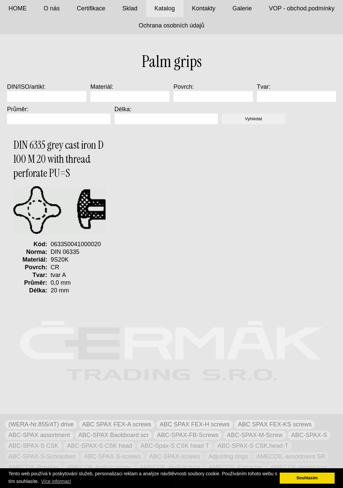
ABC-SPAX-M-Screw (255, 435)
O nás (52, 8)
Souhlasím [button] (307, 478)
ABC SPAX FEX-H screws (195, 424)
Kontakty (203, 8)
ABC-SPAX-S (309, 435)
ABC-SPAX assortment (39, 435)
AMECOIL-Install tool (298, 467)
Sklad (129, 8)
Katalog (164, 8)
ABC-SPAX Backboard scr (113, 435)
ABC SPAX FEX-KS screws (275, 424)
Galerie (242, 8)
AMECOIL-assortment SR (290, 456)
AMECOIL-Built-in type (170, 467)
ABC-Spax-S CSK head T (174, 445)
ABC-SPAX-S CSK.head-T (252, 445)
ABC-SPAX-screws (174, 456)
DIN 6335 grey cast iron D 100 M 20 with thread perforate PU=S (58, 159)
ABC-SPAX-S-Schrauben (42, 456)
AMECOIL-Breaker (33, 467)
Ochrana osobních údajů (171, 25)
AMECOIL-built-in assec (99, 467)
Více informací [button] (56, 481)
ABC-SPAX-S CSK (33, 445)
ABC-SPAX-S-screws (112, 456)
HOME (17, 8)
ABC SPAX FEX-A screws (116, 424)
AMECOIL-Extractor (235, 467)
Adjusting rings (228, 456)
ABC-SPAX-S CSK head (99, 445)
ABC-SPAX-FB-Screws (187, 435)
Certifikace (91, 8)
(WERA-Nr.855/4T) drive (41, 424)
